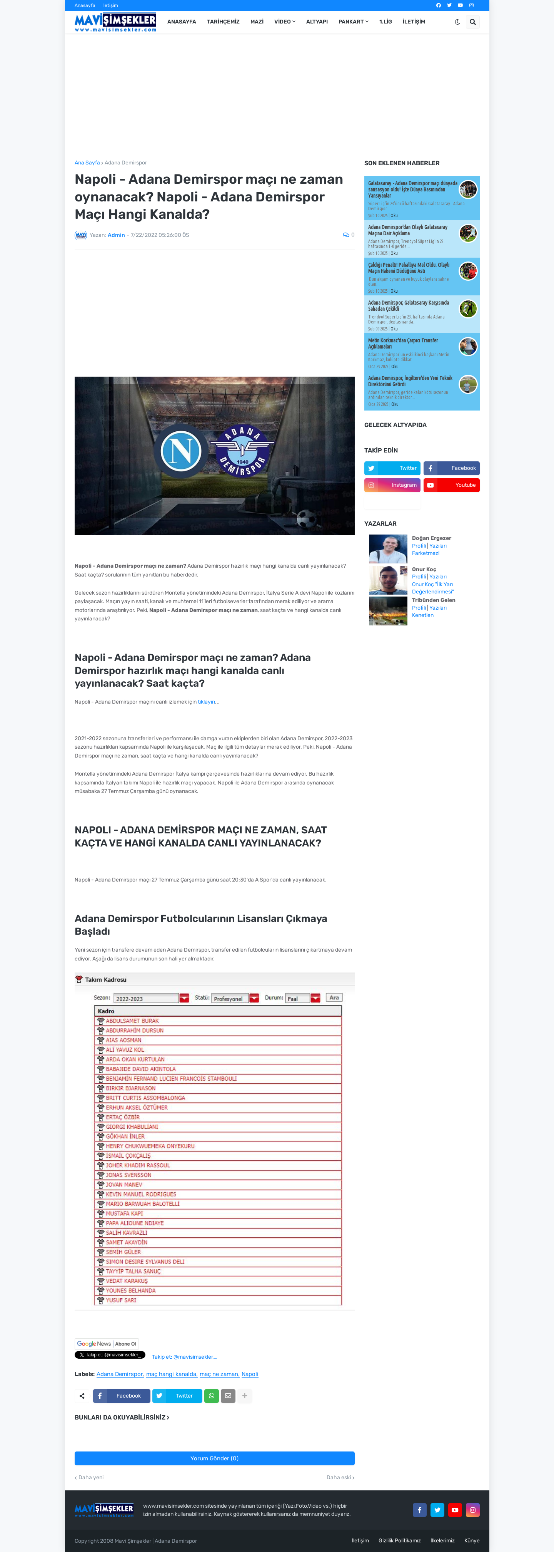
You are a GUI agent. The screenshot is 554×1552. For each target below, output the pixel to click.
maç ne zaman (219, 1374)
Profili (419, 546)
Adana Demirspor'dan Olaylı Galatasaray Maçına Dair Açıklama (407, 230)
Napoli (250, 1374)
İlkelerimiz (443, 1540)
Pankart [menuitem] (351, 21)
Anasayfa (85, 5)
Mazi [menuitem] (257, 21)
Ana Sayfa (87, 163)
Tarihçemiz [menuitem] (223, 21)
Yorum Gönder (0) (214, 1458)
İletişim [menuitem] (414, 21)
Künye (472, 1540)
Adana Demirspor (126, 163)
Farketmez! (425, 553)
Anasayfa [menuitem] (181, 21)
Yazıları (438, 546)
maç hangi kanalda (171, 1374)
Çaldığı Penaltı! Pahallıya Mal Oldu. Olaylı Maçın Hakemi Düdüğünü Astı (408, 268)
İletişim (110, 5)
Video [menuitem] (282, 21)
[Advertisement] (277, 97)
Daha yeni (90, 1477)
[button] (457, 22)
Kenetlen (423, 615)
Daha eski (339, 1477)
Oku (394, 215)
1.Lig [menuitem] (385, 21)
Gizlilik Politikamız (400, 1540)
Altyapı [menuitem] (317, 21)
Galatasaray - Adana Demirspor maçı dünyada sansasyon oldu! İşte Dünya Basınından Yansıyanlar (412, 189)
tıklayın (206, 702)
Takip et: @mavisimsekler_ (184, 1357)
